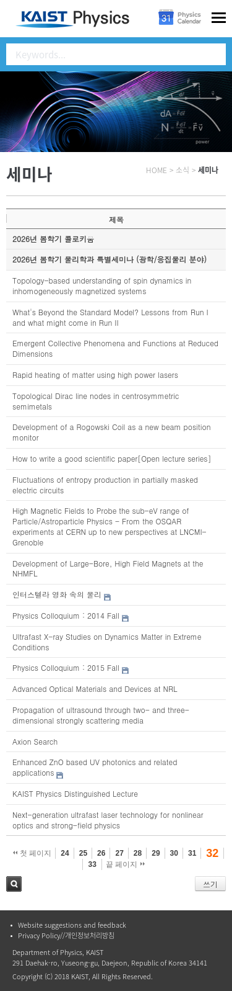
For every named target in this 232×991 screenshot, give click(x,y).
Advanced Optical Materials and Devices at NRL (94, 688)
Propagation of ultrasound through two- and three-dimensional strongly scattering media (100, 714)
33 (92, 864)
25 (83, 853)
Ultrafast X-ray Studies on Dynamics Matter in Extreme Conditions (107, 641)
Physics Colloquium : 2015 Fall (65, 667)
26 (101, 853)
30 (174, 853)
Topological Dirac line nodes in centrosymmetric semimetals (95, 400)
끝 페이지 (125, 864)
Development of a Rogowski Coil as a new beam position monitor (111, 431)
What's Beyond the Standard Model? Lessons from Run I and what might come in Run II (110, 317)
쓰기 (210, 884)
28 (138, 853)
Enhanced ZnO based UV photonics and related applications (95, 767)
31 (192, 853)
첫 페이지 (32, 853)
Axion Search (35, 741)
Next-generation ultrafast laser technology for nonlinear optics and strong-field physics (108, 819)
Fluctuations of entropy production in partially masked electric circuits (105, 484)
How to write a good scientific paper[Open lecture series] (112, 458)
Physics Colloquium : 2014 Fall (65, 615)
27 (119, 853)
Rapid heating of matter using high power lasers (95, 374)
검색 (14, 884)
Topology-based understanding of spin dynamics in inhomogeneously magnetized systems (101, 285)
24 (65, 853)
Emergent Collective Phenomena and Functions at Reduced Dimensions (115, 348)
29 (156, 853)
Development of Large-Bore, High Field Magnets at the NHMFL (108, 568)
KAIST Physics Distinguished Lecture (75, 793)
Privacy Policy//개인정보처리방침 (66, 935)
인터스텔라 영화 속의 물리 (56, 594)
